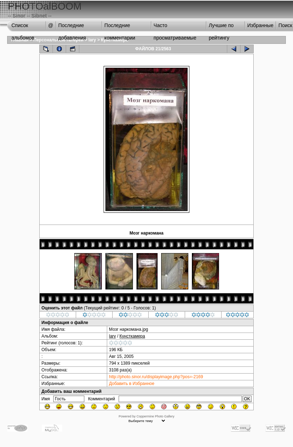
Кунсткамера (132, 336)
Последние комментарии (119, 27)
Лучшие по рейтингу (221, 27)
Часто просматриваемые (175, 27)
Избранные (260, 25)
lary (92, 39)
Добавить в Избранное (131, 383)
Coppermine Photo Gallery (155, 416)
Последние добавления (72, 27)
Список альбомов (22, 27)
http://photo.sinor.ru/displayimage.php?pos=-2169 (156, 376)
